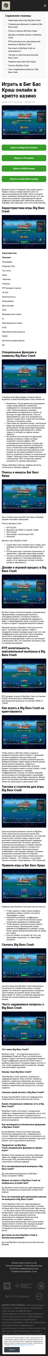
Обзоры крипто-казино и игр (12, 102)
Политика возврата (14, 1266)
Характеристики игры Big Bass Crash (24, 20)
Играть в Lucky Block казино (24, 179)
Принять (12, 1350)
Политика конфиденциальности (24, 1268)
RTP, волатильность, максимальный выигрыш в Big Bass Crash (24, 43)
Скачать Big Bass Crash (18, 65)
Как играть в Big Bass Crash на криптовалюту (21, 49)
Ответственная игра (33, 1266)
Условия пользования (21, 1271)
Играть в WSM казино (24, 168)
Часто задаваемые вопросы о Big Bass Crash (23, 70)
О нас (34, 1271)
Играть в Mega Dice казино (24, 147)
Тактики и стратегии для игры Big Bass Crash (23, 56)
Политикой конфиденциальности (22, 1345)
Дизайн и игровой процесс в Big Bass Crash (24, 36)
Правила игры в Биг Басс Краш (22, 62)
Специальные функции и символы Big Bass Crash (25, 25)
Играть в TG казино (24, 158)
